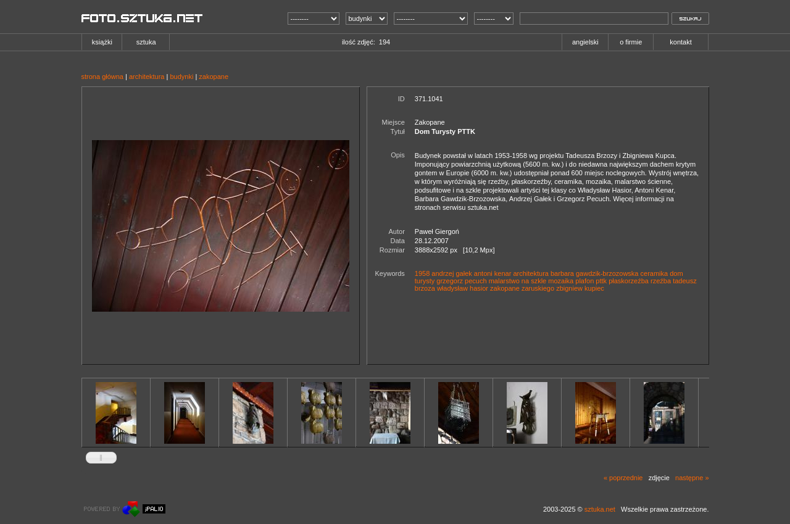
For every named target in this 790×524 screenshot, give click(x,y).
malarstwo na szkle (518, 281)
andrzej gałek (451, 273)
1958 (422, 273)
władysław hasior (462, 288)
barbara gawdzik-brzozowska (594, 273)
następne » (692, 477)
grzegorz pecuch (461, 281)
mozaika (560, 281)
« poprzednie (623, 477)
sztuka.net (599, 509)
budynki (181, 76)
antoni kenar (493, 273)
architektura (146, 76)
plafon (584, 281)
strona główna (102, 76)
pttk (601, 281)
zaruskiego (538, 288)
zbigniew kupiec (580, 288)
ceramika (654, 273)
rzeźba (661, 281)
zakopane (213, 76)
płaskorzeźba (629, 281)
